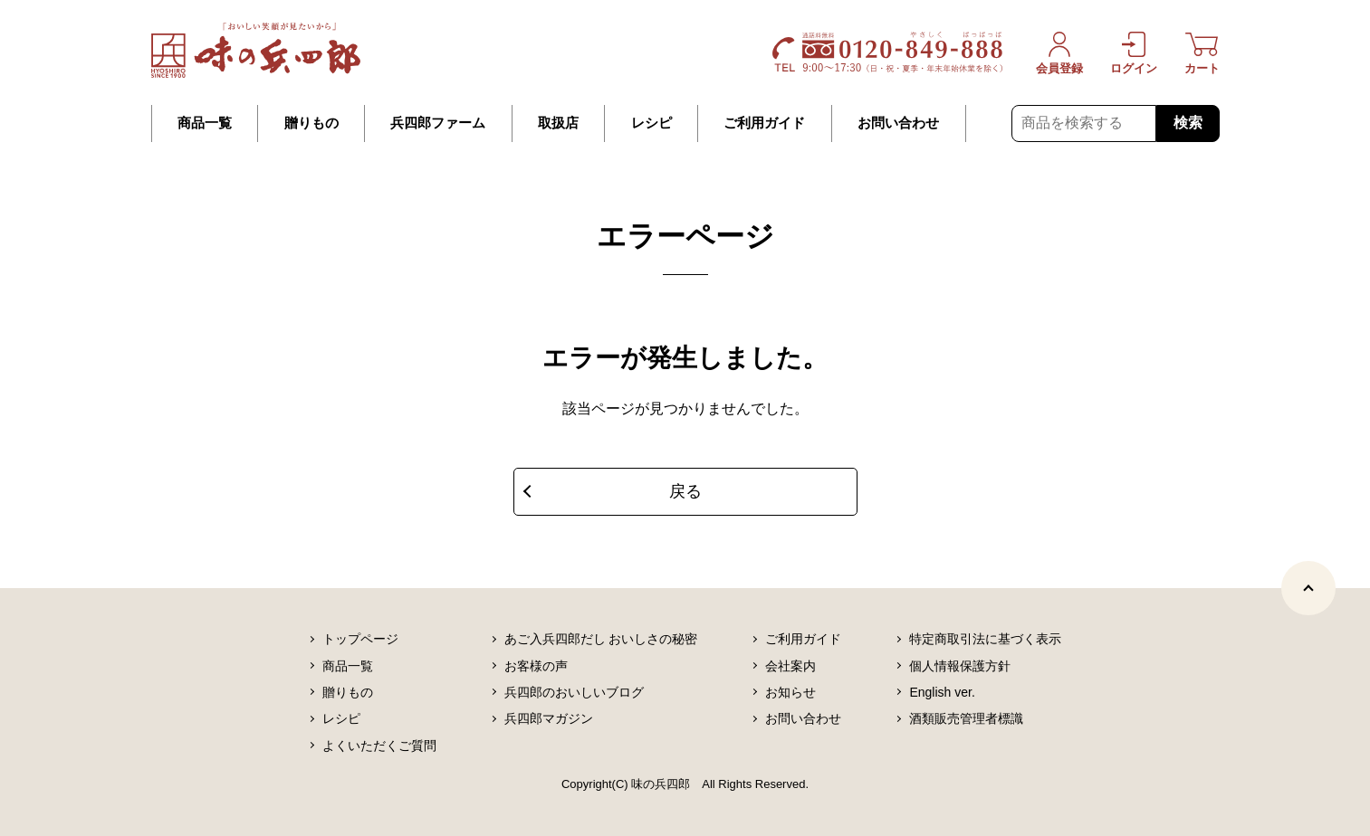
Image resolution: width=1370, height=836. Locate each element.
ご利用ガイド (764, 123)
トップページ (360, 639)
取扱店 (558, 123)
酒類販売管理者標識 (966, 718)
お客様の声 (536, 666)
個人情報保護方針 (960, 666)
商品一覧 (204, 123)
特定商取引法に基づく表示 (985, 639)
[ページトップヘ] (1308, 588)
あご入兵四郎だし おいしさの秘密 (601, 639)
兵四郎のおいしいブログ (574, 692)
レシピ (651, 123)
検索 (1188, 122)
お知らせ (790, 692)
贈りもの (311, 123)
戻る (685, 491)
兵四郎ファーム (437, 123)
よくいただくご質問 (379, 745)
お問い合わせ (898, 123)
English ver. (941, 692)
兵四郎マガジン (548, 718)
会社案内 (790, 666)
